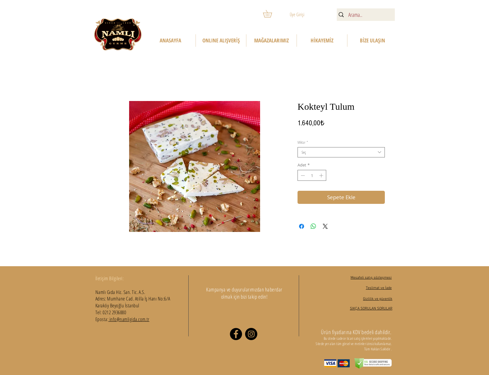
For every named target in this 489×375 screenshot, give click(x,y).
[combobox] (341, 152)
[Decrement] (302, 175)
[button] (271, 13)
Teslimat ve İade (379, 288)
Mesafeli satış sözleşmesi (371, 278)
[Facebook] (236, 334)
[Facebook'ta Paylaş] (301, 226)
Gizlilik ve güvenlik (377, 299)
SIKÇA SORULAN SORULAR (371, 308)
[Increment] (322, 175)
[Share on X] (325, 226)
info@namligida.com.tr (128, 319)
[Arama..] (365, 14)
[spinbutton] (312, 175)
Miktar (303, 142)
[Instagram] (251, 334)
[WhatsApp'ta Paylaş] (313, 226)
